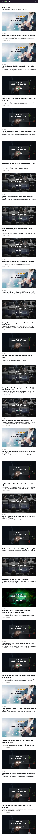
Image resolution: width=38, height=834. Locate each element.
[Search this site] (34, 2)
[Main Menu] (36, 2)
